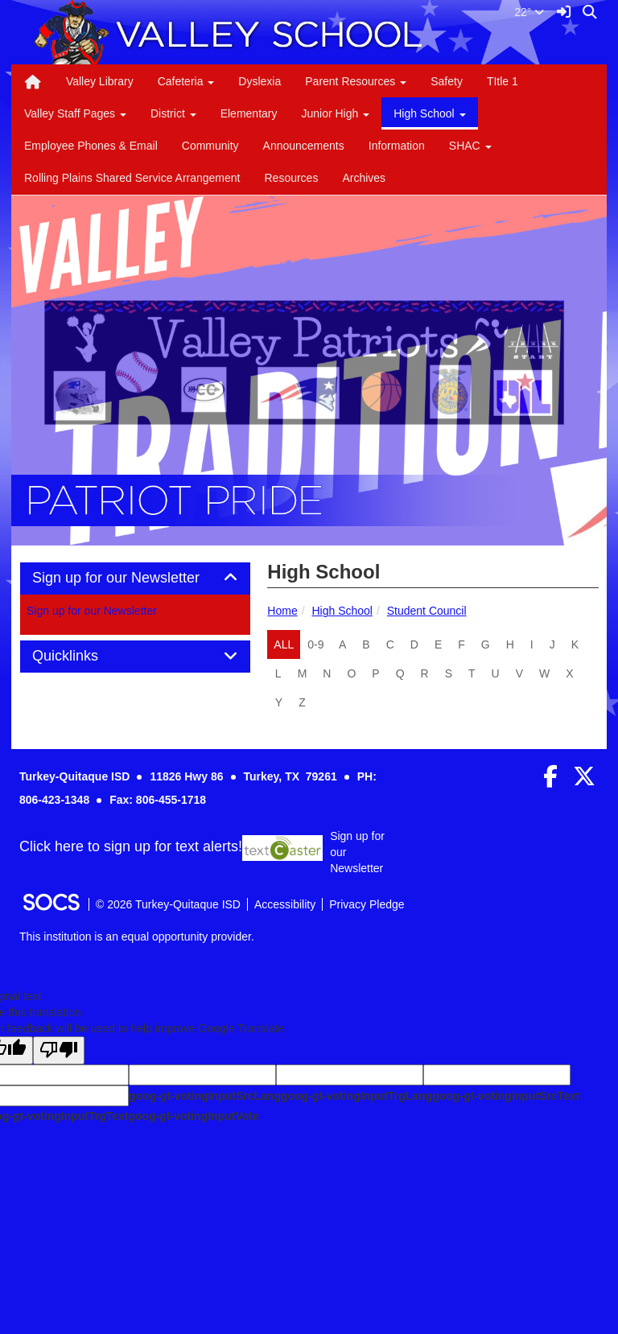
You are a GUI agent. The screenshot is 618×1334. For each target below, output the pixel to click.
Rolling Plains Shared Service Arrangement (132, 177)
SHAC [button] (470, 145)
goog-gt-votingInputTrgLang (356, 1095)
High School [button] (429, 113)
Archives (363, 177)
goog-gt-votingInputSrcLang (205, 1095)
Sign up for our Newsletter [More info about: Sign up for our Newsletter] (92, 610)
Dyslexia (259, 81)
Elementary (249, 113)
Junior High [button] (335, 113)
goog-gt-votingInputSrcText (505, 1095)
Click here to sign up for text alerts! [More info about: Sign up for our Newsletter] (130, 847)
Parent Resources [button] (355, 81)
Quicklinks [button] (83, 656)
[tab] (135, 578)
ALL (284, 644)
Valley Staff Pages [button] (75, 113)
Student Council (427, 610)
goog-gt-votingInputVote (193, 1116)
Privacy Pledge (366, 904)
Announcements (303, 145)
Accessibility (284, 904)
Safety (447, 81)
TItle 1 (502, 81)
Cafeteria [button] (186, 81)
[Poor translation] (58, 1050)
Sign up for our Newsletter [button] (134, 578)
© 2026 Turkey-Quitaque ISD (168, 904)
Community (210, 145)
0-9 (315, 644)
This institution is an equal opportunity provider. (136, 936)
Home (282, 610)
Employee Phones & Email (91, 145)
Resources (291, 177)
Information (397, 145)
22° (529, 12)
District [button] (173, 113)
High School (342, 610)
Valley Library (100, 81)
